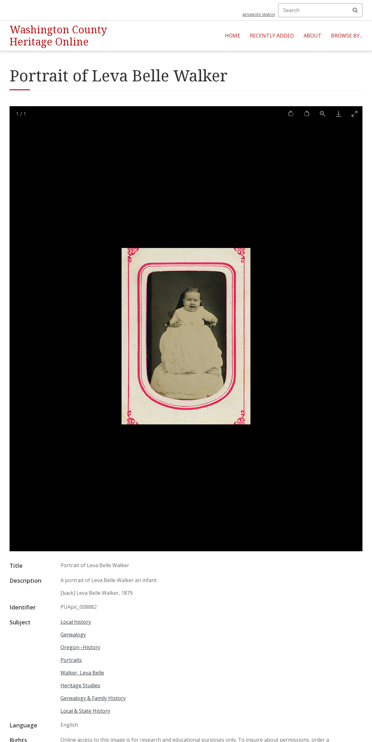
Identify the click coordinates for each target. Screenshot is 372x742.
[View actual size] (323, 113)
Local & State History (85, 710)
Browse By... (346, 35)
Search (355, 10)
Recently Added (272, 35)
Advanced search (258, 14)
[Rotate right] (291, 113)
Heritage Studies (80, 685)
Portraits (71, 659)
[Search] (320, 10)
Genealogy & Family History (93, 698)
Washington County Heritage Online (58, 35)
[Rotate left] (307, 113)
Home (232, 35)
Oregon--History (80, 647)
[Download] (339, 113)
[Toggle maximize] (354, 113)
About (312, 35)
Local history (75, 621)
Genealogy (73, 634)
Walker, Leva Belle (82, 672)
